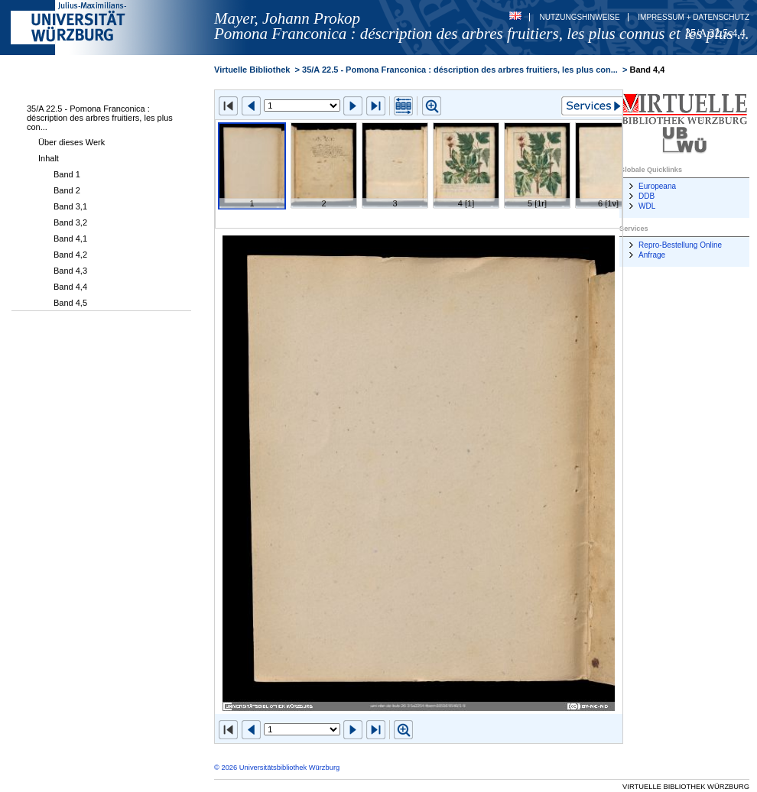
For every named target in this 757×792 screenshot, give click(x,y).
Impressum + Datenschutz (693, 17)
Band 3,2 (70, 222)
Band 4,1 (70, 238)
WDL (646, 206)
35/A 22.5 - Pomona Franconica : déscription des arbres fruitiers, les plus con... (100, 117)
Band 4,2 (70, 254)
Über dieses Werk (71, 142)
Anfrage (651, 255)
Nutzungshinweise (580, 17)
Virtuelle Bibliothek (252, 69)
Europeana (657, 186)
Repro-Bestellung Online (680, 245)
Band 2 (67, 190)
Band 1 (67, 174)
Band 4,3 (70, 270)
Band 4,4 (70, 286)
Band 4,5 (70, 302)
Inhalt (48, 158)
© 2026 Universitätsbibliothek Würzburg (277, 767)
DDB (646, 196)
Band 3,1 (70, 206)
